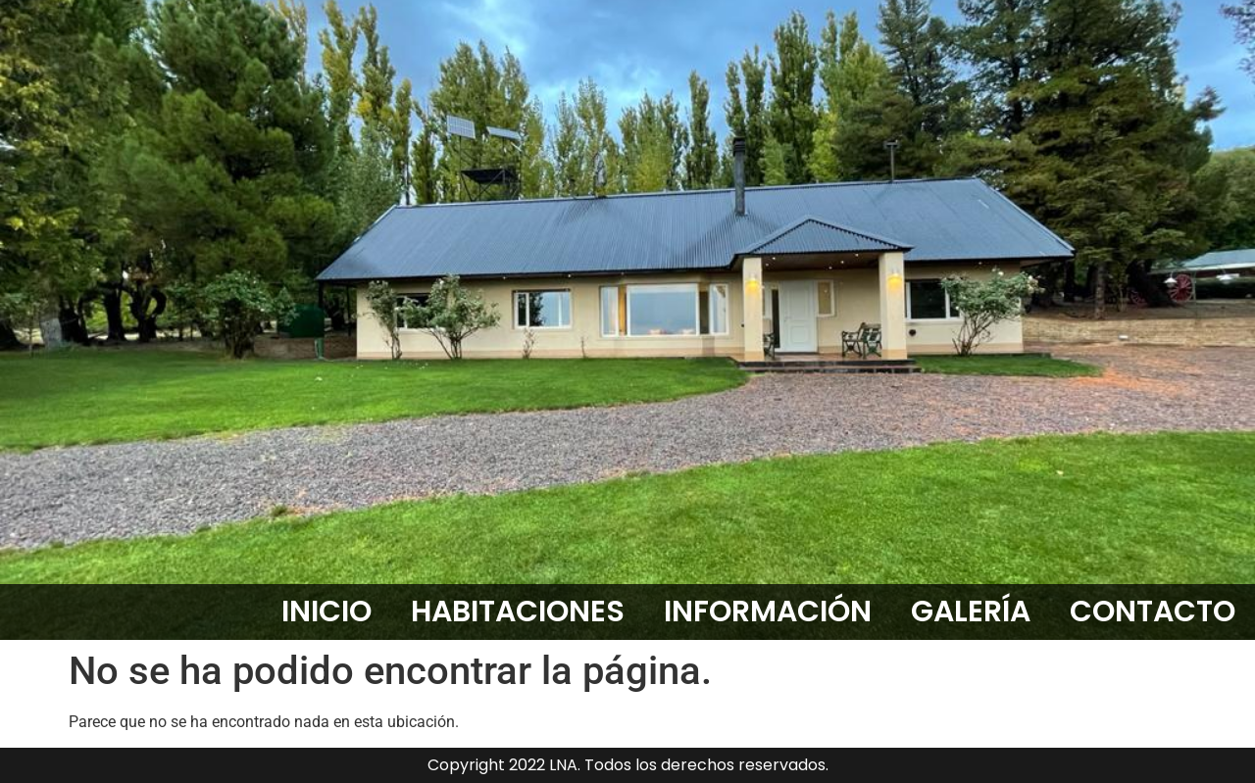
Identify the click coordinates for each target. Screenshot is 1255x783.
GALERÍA (970, 611)
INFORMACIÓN (768, 611)
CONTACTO (1152, 611)
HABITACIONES (518, 611)
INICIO (326, 611)
